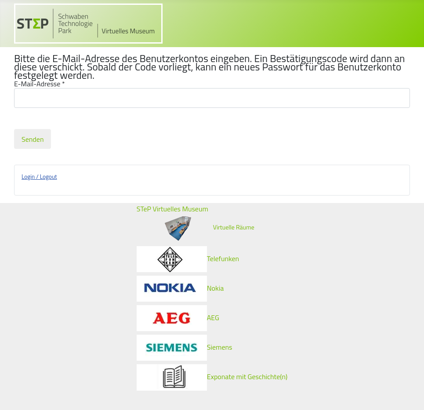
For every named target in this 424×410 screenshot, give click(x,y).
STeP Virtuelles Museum (172, 208)
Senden (32, 139)
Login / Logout (39, 176)
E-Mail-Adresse (39, 84)
